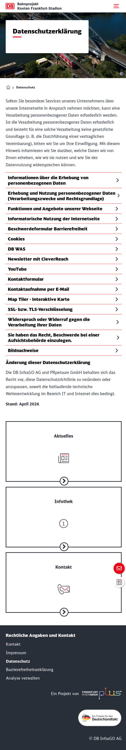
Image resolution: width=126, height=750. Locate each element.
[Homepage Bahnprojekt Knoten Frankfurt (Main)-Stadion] (8, 87)
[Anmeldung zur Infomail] (119, 582)
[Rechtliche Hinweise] (16, 652)
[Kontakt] (13, 644)
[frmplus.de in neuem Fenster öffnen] (101, 693)
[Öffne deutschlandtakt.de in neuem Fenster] (100, 717)
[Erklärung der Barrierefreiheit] (29, 669)
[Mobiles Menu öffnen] (116, 6)
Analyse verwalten (23, 678)
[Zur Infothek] (64, 511)
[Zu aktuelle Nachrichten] (64, 445)
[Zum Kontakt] (119, 568)
